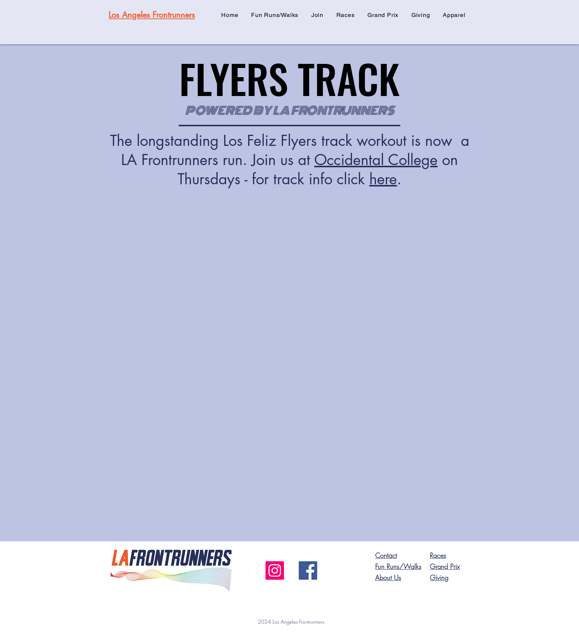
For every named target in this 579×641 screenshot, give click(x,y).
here (383, 179)
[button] (317, 15)
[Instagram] (274, 570)
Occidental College (376, 159)
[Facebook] (308, 570)
